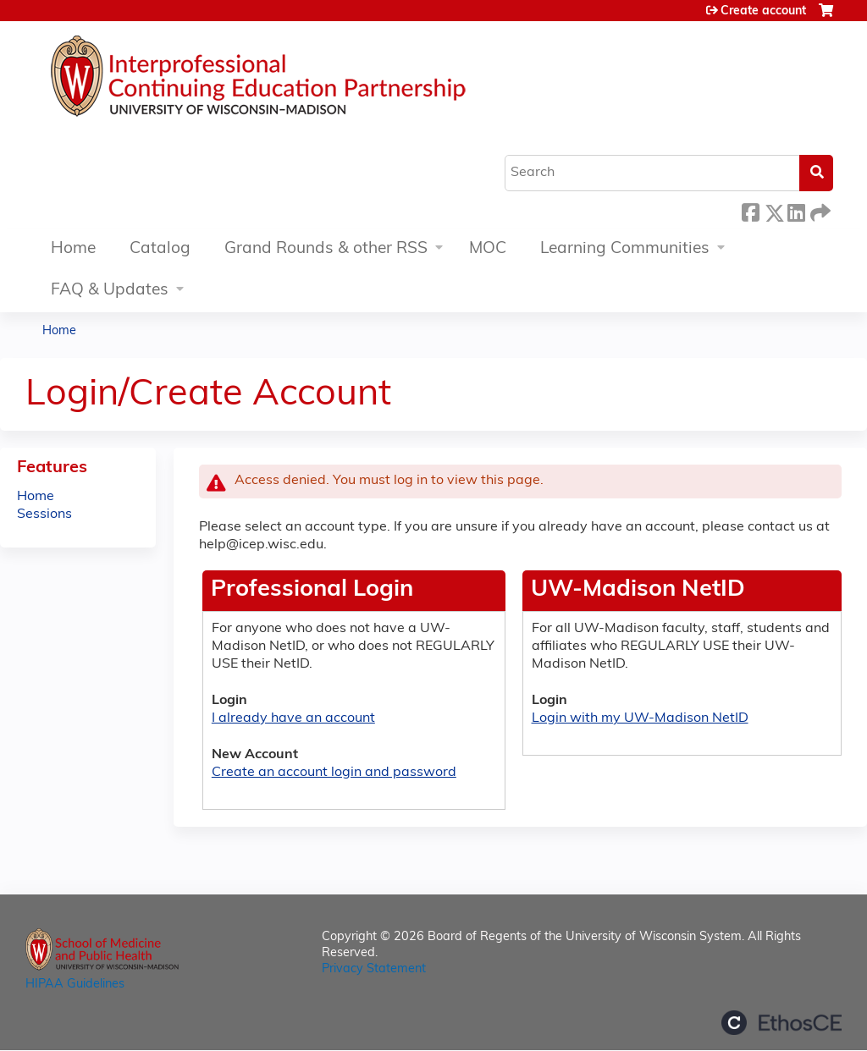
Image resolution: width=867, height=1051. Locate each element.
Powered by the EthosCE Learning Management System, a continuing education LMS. (781, 1022)
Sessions (44, 514)
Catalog (160, 249)
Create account (763, 11)
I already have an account (293, 718)
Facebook (750, 210)
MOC (487, 249)
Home (73, 249)
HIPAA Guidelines (74, 984)
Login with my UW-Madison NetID (640, 718)
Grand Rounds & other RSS (326, 249)
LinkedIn (795, 210)
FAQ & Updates (109, 291)
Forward (818, 210)
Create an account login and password (334, 772)
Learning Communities (625, 249)
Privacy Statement (374, 969)
